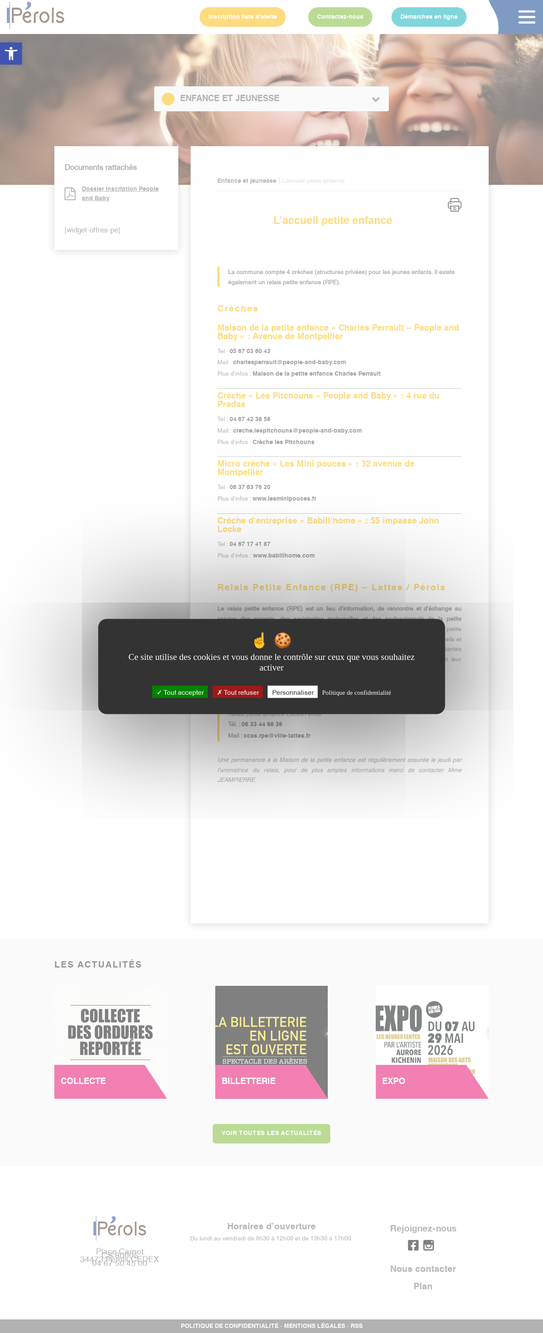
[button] (11, 53)
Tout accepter (180, 691)
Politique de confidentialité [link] (356, 692)
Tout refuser (238, 691)
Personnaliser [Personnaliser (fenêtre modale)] (293, 691)
